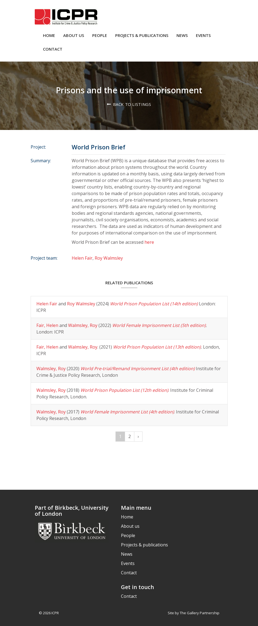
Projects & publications (141, 35)
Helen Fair (82, 258)
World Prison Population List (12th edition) (124, 390)
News (182, 35)
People (99, 35)
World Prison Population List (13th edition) (157, 347)
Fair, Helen (47, 325)
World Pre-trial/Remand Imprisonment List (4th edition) (137, 369)
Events (203, 35)
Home (49, 35)
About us (73, 35)
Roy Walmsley (109, 258)
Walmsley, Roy (82, 325)
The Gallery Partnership (199, 612)
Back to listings (132, 104)
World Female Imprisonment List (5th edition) (159, 325)
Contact (52, 49)
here (149, 242)
